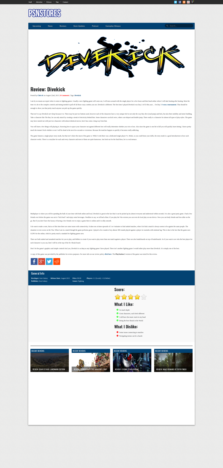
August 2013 (65, 278)
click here (108, 254)
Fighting (81, 281)
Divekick (78, 95)
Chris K (40, 95)
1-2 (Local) (97, 278)
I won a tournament (169, 105)
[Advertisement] (143, 13)
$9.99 (79, 278)
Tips (57, 2)
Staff (30, 2)
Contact (65, 2)
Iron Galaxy (44, 278)
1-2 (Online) (106, 278)
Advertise (39, 2)
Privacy (49, 2)
